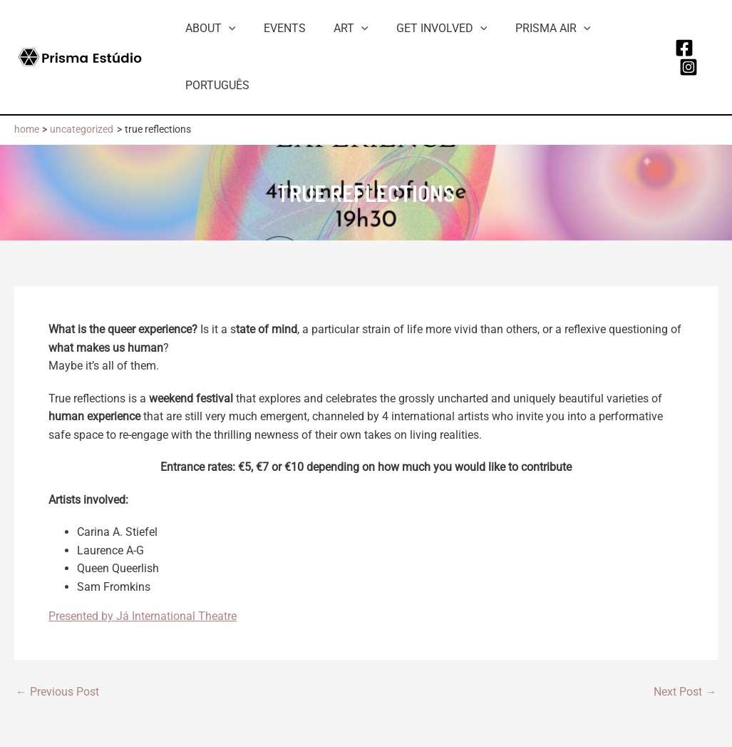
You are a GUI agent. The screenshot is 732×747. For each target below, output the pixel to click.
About (207, 28)
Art (338, 28)
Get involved (423, 28)
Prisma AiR (529, 28)
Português (214, 85)
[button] (226, 28)
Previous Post (57, 692)
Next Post (685, 692)
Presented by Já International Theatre (142, 616)
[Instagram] (686, 67)
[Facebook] (682, 48)
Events (277, 28)
